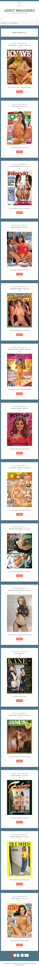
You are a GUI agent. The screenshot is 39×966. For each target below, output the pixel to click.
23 (22, 955)
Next (26, 955)
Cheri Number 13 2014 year (20, 106)
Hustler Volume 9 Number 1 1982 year (19, 349)
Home (8, 23)
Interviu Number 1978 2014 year (19, 166)
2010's (19, 108)
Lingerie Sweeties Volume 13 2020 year (19, 590)
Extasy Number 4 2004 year (19, 898)
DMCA (19, 5)
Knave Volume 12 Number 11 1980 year (19, 45)
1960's (19, 410)
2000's (19, 469)
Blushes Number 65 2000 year (19, 836)
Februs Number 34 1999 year (19, 775)
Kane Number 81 (19, 653)
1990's (19, 229)
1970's (19, 717)
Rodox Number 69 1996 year (19, 227)
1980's (19, 47)
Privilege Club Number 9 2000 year (19, 529)
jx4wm (17, 43)
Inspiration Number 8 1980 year (19, 288)
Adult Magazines (19, 11)
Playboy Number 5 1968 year (19, 408)
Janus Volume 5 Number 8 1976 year (19, 715)
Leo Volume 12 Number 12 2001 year (19, 467)
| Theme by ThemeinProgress (25, 963)
